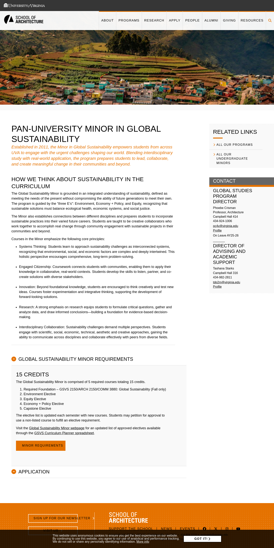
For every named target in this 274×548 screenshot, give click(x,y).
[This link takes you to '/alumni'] (211, 20)
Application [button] (33, 471)
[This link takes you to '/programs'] (129, 20)
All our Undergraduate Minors (232, 159)
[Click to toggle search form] (270, 20)
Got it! (201, 538)
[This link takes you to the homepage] (24, 21)
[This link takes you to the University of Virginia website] (24, 5)
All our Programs (235, 144)
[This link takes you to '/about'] (107, 20)
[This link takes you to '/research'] (154, 20)
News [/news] (166, 529)
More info (142, 541)
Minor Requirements (43, 445)
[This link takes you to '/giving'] (229, 20)
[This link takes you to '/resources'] (252, 20)
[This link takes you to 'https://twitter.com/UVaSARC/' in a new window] (216, 529)
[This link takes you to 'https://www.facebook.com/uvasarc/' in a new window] (204, 529)
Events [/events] (187, 529)
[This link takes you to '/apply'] (174, 20)
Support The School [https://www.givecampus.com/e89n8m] (131, 529)
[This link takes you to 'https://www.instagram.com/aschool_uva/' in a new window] (227, 529)
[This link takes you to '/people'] (192, 20)
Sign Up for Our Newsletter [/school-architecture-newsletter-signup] (55, 518)
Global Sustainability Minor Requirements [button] (75, 359)
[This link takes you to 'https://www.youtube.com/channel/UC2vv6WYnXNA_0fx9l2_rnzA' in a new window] (238, 529)
